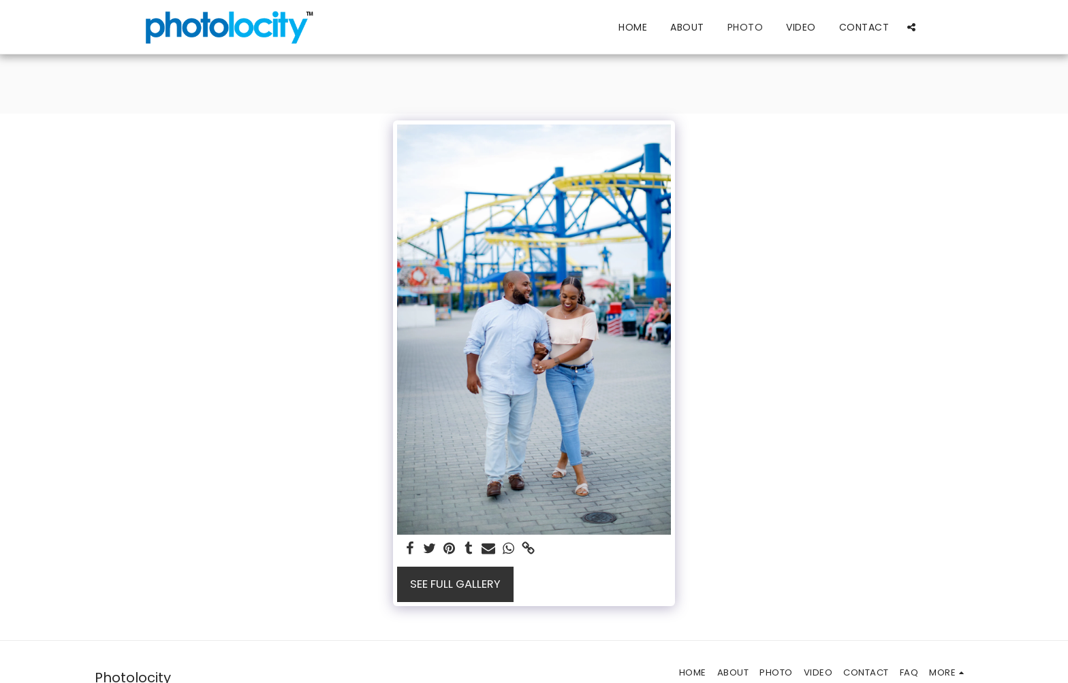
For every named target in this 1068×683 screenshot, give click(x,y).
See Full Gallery (455, 584)
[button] (911, 27)
